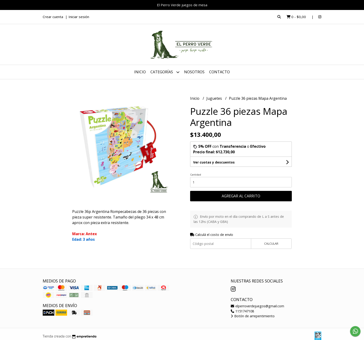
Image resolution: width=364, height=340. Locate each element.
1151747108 (242, 311)
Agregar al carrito (241, 196)
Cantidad (195, 174)
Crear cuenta (53, 16)
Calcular (271, 243)
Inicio (140, 71)
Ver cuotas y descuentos (214, 162)
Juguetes (214, 98)
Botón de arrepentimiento (253, 316)
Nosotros (194, 71)
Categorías (164, 72)
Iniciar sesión (78, 16)
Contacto (219, 71)
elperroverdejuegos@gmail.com (257, 306)
